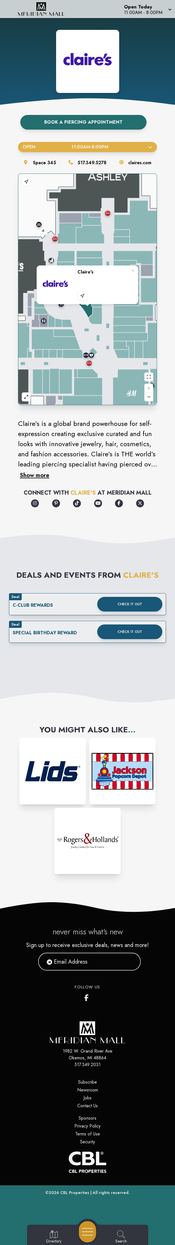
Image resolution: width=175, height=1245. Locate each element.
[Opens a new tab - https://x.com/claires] (140, 503)
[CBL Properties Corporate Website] (87, 1162)
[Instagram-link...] (53, 771)
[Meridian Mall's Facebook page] (87, 996)
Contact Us (87, 1105)
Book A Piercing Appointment (83, 122)
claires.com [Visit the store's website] (139, 162)
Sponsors (87, 1118)
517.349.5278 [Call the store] (92, 162)
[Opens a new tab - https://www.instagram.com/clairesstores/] (35, 503)
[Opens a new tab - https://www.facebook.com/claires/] (119, 503)
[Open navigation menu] (87, 1231)
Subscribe (87, 1082)
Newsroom (87, 1090)
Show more (34, 475)
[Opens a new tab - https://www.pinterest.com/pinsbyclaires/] (56, 503)
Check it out (130, 604)
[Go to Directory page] (54, 1237)
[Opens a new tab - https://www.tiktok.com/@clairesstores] (77, 503)
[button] (147, 9)
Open (87, 147)
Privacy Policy (87, 1126)
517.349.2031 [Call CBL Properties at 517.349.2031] (87, 1064)
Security (87, 1142)
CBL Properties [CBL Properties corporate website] (74, 1192)
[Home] (45, 9)
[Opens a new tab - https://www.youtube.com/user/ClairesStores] (98, 503)
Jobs (87, 1098)
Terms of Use (87, 1134)
